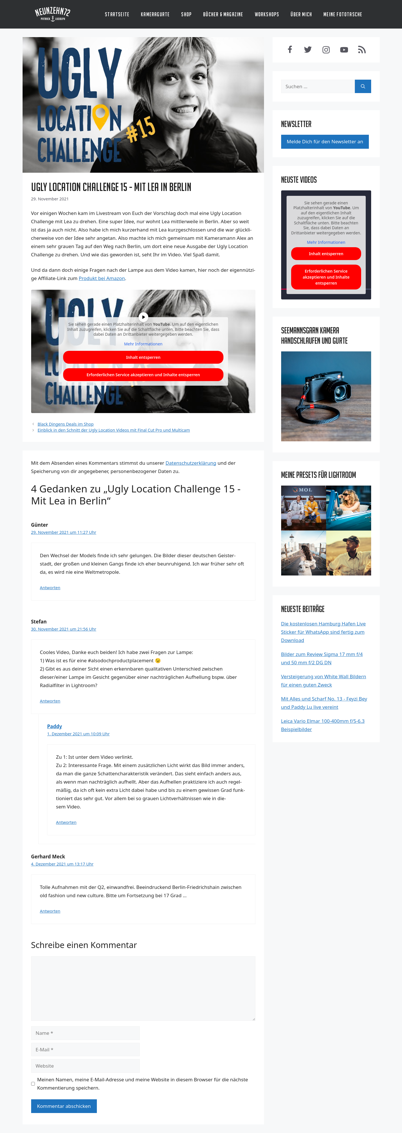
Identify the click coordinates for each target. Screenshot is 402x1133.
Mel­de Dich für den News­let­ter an (325, 141)
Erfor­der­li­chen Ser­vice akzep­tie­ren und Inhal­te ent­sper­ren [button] (143, 374)
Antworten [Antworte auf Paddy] (66, 822)
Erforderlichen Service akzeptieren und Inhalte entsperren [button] (326, 277)
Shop (186, 14)
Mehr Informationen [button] (326, 242)
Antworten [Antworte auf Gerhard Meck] (50, 911)
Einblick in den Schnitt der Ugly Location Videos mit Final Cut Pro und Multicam (114, 430)
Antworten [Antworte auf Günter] (50, 587)
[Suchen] (363, 86)
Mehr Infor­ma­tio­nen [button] (143, 344)
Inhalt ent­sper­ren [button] (143, 357)
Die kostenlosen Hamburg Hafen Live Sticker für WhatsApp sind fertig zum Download (323, 631)
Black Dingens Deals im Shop (66, 424)
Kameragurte (155, 14)
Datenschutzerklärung (190, 463)
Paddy (54, 726)
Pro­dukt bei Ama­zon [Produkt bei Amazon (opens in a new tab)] (102, 278)
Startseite (117, 14)
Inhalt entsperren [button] (326, 253)
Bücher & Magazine (223, 14)
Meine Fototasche (342, 14)
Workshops (267, 14)
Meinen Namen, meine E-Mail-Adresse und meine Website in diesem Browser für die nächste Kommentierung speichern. (142, 1083)
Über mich (301, 14)
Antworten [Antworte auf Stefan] (50, 701)
